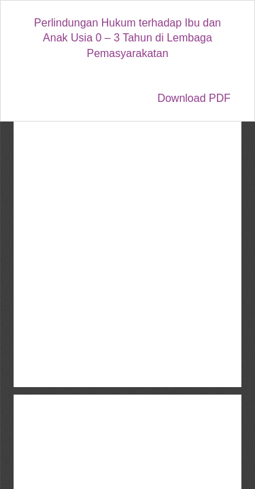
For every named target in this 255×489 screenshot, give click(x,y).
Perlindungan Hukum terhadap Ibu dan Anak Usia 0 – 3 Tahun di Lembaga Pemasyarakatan (127, 38)
